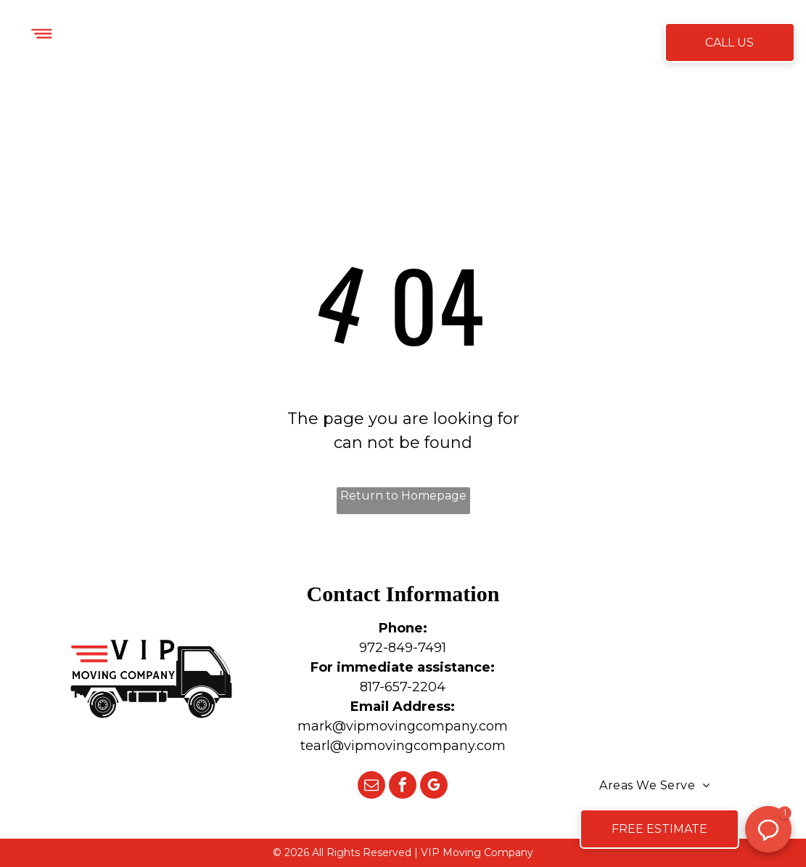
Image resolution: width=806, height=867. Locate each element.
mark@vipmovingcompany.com (402, 726)
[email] (371, 786)
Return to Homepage (403, 495)
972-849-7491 (402, 648)
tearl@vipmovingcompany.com (403, 746)
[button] (768, 829)
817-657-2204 (402, 687)
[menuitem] (241, 44)
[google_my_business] (434, 786)
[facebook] (402, 786)
